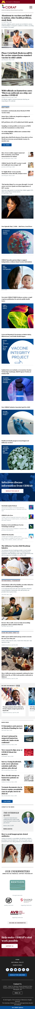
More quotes (7, 829)
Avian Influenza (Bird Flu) (10, 633)
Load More (7, 801)
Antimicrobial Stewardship (11, 581)
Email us (17, 993)
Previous (17, 686)
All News (6, 145)
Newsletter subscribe (17, 975)
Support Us (9, 946)
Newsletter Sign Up (12, 491)
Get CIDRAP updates (17, 1007)
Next (19, 686)
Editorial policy (17, 962)
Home (17, 960)
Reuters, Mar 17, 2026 (8, 825)
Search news (17, 965)
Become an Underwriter (17, 923)
